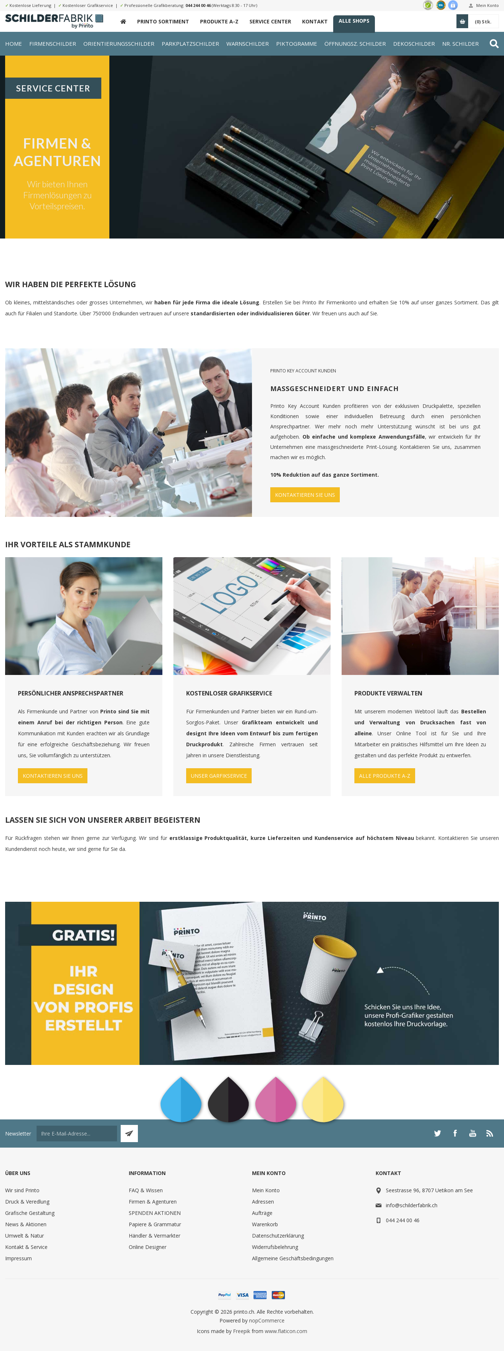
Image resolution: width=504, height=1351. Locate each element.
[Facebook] (455, 1133)
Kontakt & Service (26, 1246)
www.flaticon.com (286, 1331)
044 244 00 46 (198, 5)
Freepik (241, 1331)
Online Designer (147, 1246)
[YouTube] (472, 1133)
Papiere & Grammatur (155, 1224)
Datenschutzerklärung (278, 1235)
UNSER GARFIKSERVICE (219, 775)
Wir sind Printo (22, 1190)
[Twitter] (437, 1133)
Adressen (263, 1201)
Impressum (18, 1258)
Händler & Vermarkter (154, 1235)
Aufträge (262, 1212)
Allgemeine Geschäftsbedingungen (293, 1258)
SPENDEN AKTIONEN (155, 1212)
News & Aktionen (25, 1224)
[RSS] (490, 1133)
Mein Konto (487, 5)
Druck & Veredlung (27, 1201)
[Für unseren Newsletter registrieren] (77, 1133)
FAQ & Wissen (146, 1190)
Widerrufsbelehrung (275, 1246)
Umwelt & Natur (24, 1235)
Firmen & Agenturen (153, 1201)
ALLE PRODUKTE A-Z (384, 775)
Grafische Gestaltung (29, 1212)
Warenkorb (265, 1224)
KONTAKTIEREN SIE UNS (305, 494)
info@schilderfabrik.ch (411, 1205)
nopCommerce (267, 1320)
